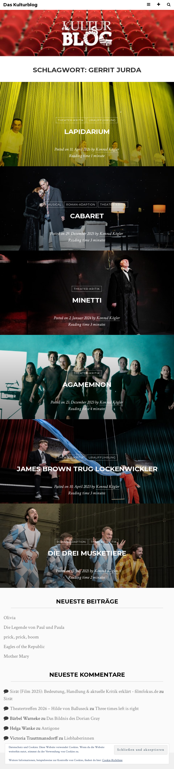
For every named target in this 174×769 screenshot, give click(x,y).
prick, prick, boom (21, 637)
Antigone (50, 728)
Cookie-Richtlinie (112, 760)
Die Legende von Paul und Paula (34, 627)
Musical (54, 204)
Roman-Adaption (80, 204)
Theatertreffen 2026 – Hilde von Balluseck (49, 708)
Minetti (87, 300)
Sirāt (8, 699)
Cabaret (87, 216)
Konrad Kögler (107, 149)
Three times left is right (117, 708)
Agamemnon (87, 384)
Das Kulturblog (20, 4)
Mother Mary (16, 656)
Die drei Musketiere (87, 553)
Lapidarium (87, 131)
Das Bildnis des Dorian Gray (73, 718)
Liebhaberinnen (79, 738)
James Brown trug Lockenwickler (87, 469)
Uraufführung (102, 120)
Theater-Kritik (71, 120)
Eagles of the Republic (24, 646)
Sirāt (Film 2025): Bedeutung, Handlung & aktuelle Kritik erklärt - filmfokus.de (84, 691)
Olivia (9, 618)
